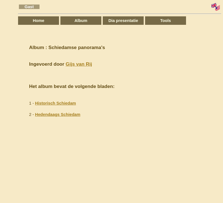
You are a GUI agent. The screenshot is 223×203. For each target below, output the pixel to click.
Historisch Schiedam (55, 103)
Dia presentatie (123, 20)
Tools (165, 20)
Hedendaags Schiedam (57, 114)
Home (38, 20)
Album (81, 20)
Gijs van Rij (79, 64)
